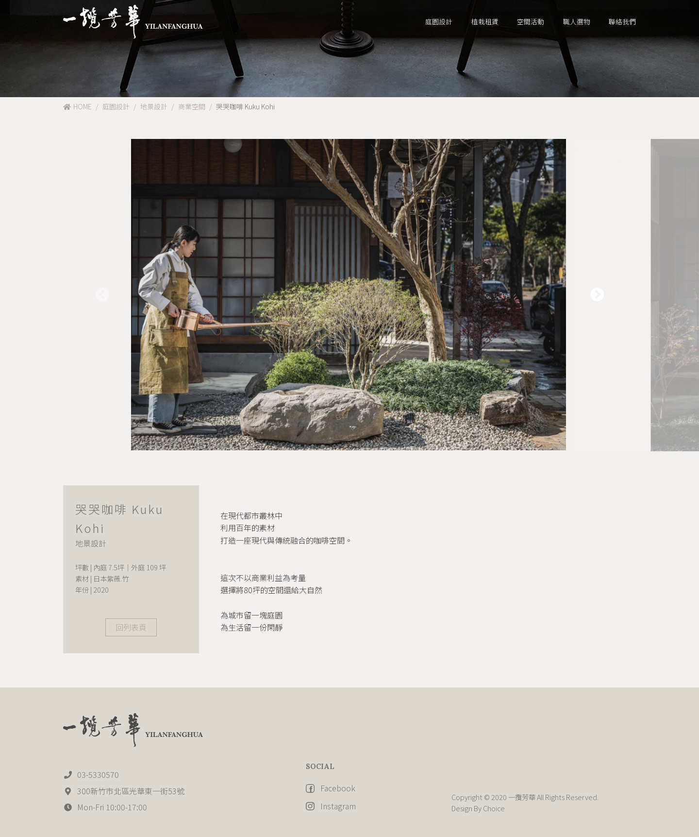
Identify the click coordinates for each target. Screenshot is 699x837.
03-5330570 (91, 774)
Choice (493, 808)
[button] (597, 295)
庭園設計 (116, 106)
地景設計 (153, 106)
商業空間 (191, 106)
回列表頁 (131, 627)
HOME (77, 106)
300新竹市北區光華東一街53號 (123, 791)
